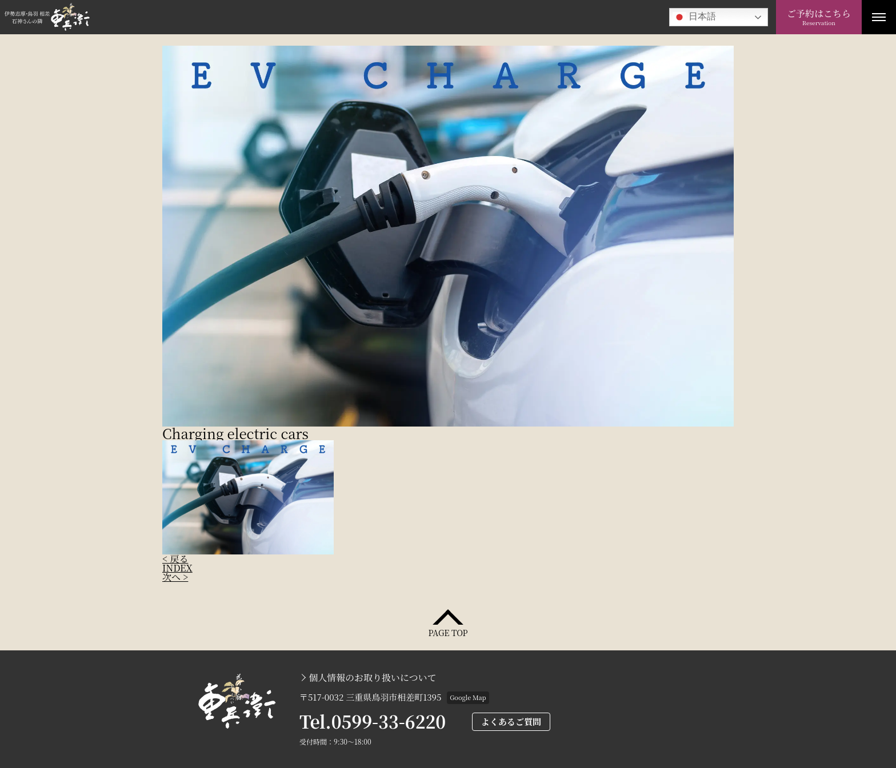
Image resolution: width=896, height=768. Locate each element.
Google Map (468, 697)
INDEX (177, 567)
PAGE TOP (447, 632)
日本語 (694, 17)
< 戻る (175, 558)
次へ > (175, 577)
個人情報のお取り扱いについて (373, 677)
